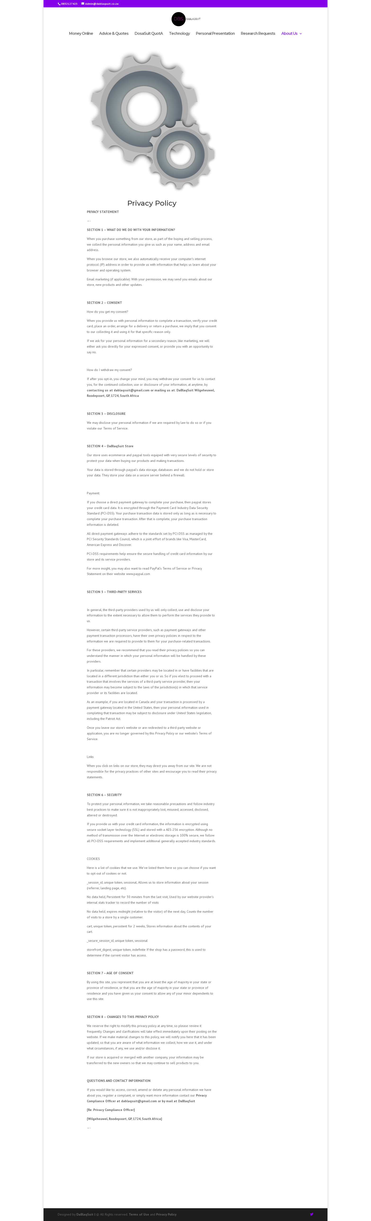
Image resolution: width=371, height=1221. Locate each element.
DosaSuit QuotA (149, 34)
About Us (289, 34)
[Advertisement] (185, 1173)
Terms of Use (139, 1214)
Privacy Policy (166, 1214)
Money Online (81, 34)
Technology (179, 34)
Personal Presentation (215, 34)
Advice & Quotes (113, 34)
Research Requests (258, 34)
